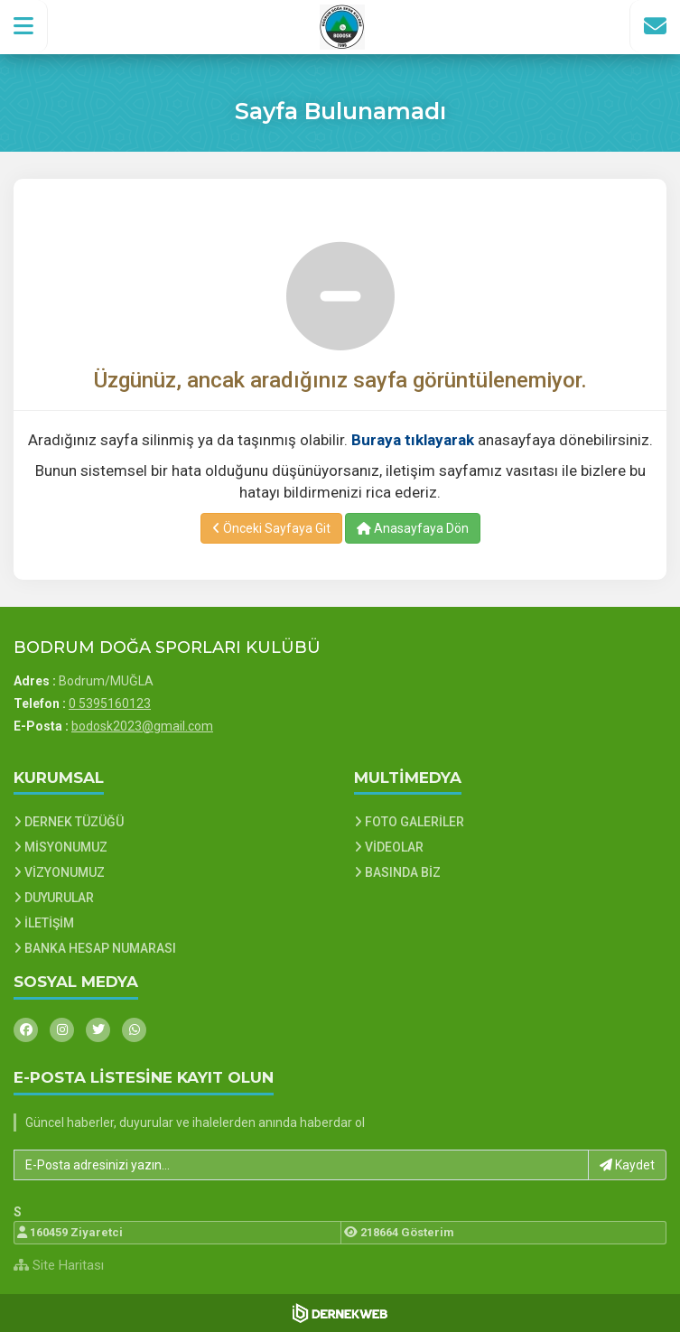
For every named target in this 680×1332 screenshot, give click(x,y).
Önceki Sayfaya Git (271, 528)
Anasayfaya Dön (413, 528)
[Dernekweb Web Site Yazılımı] (340, 1313)
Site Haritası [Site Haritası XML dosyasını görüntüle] (59, 1265)
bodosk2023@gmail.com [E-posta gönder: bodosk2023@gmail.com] (142, 726)
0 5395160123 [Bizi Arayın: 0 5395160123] (110, 703)
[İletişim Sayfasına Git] (654, 26)
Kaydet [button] (627, 1165)
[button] (24, 26)
